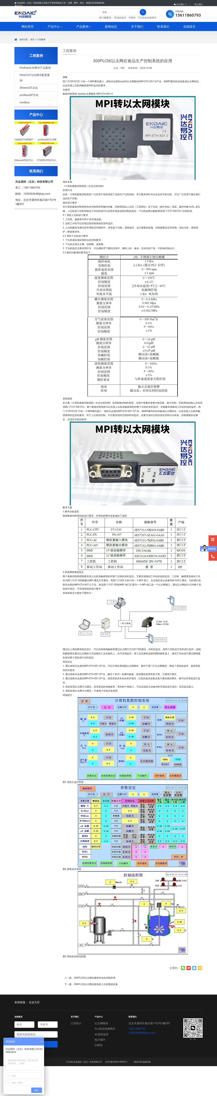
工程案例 (41, 69)
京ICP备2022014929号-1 (116, 1092)
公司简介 (76, 1053)
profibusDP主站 (29, 125)
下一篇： (91, 1014)
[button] (183, 14)
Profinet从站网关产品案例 (35, 97)
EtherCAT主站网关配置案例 (35, 107)
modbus (24, 132)
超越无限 (34, 1032)
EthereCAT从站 (29, 117)
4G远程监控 (120, 17)
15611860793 (137, 1058)
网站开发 (138, 1092)
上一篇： (89, 1007)
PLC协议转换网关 (147, 17)
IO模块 (132, 17)
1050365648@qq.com (142, 1062)
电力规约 (99, 1069)
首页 (32, 69)
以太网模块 (101, 1053)
